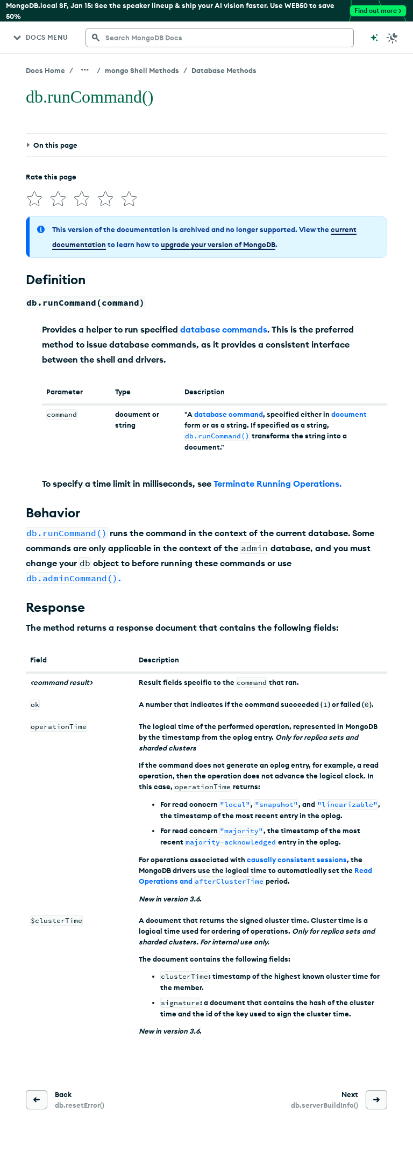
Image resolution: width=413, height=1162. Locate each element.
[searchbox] (220, 37)
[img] (34, 198)
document (349, 414)
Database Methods (224, 70)
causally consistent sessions (297, 859)
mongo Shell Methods (142, 70)
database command (228, 414)
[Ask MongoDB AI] (374, 37)
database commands (223, 329)
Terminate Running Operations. (277, 483)
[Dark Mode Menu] (392, 37)
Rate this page (51, 176)
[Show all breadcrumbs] (84, 69)
